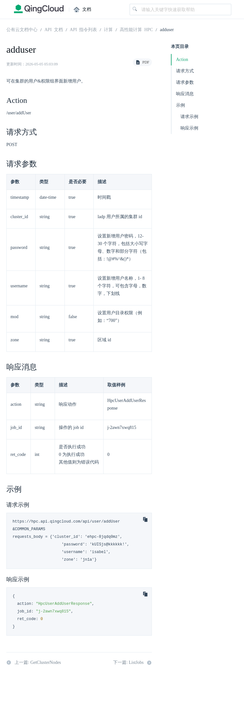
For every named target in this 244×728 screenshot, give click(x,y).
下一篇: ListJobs (132, 662)
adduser (167, 29)
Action (182, 59)
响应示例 (189, 128)
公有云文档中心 (21, 29)
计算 (108, 29)
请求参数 (185, 82)
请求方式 (185, 71)
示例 (180, 105)
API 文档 (53, 29)
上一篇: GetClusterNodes (33, 662)
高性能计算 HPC (136, 29)
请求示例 (189, 116)
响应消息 (185, 93)
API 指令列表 (83, 29)
